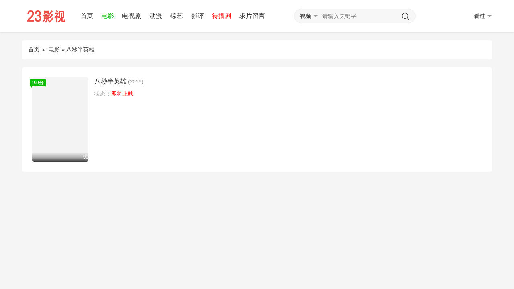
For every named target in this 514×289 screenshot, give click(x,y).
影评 (197, 15)
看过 (483, 16)
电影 (107, 15)
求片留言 (252, 15)
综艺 (176, 15)
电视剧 (131, 15)
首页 (86, 15)
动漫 (155, 15)
